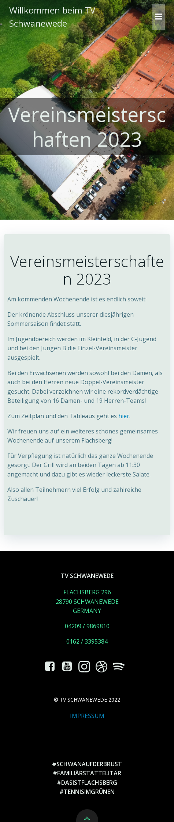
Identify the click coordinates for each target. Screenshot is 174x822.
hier (123, 416)
